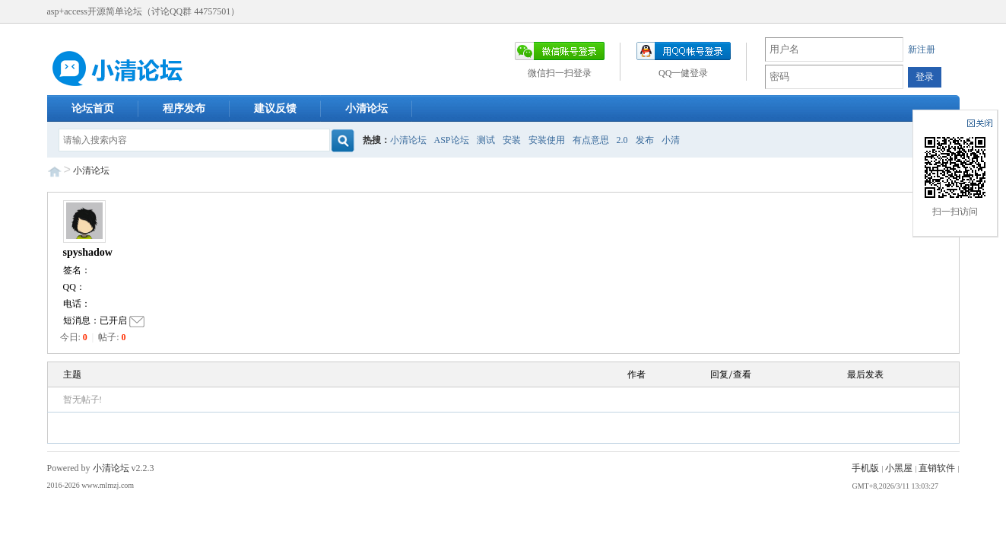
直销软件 (937, 468)
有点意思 (591, 140)
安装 (512, 140)
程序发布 (184, 108)
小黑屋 (898, 468)
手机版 (865, 468)
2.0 (622, 140)
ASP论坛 (451, 140)
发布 (645, 140)
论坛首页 (92, 108)
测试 (486, 140)
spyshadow (88, 252)
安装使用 (546, 140)
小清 (671, 140)
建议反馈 (275, 108)
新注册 (921, 49)
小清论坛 (366, 108)
